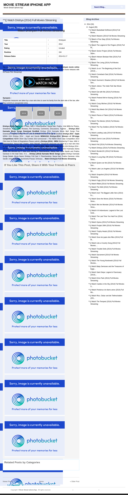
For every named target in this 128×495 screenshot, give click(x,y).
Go (122, 7)
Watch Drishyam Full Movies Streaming (26, 67)
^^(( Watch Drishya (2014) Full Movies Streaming (30, 20)
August (91, 27)
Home (41, 481)
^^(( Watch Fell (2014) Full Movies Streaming (105, 144)
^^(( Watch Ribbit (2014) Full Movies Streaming (105, 184)
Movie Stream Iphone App (27, 5)
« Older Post (74, 481)
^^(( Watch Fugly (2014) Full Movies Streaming (105, 180)
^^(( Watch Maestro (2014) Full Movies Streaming (106, 36)
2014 (89, 24)
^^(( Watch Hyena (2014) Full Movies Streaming (106, 222)
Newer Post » (8, 481)
